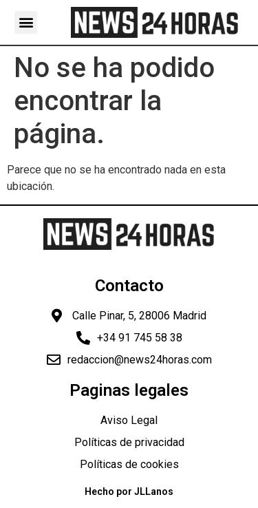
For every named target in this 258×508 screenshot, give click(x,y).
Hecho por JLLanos (129, 491)
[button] (25, 22)
